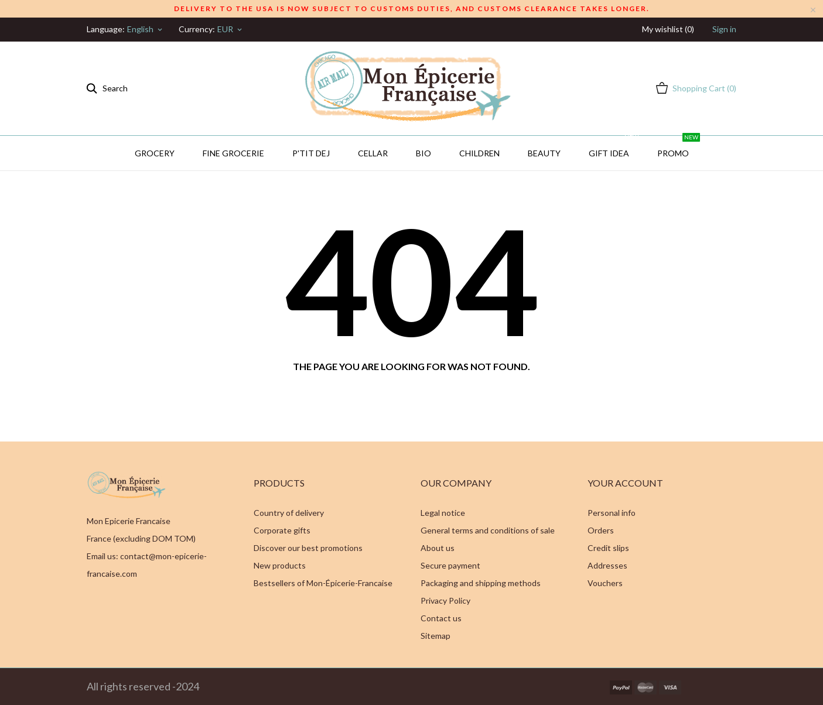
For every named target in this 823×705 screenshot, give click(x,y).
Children (479, 153)
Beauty (544, 153)
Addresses (607, 565)
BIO (423, 153)
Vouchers (605, 583)
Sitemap (435, 636)
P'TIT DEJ (311, 153)
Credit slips (608, 548)
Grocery (155, 153)
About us (438, 548)
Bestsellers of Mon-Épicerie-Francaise (323, 583)
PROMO (678, 147)
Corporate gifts (282, 530)
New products (280, 565)
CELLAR (373, 153)
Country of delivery (289, 513)
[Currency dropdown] (230, 29)
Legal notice (443, 513)
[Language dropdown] (145, 29)
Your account (625, 482)
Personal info (612, 513)
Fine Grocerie (233, 153)
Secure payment (450, 565)
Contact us (441, 618)
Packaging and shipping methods (481, 583)
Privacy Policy (445, 600)
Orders (601, 530)
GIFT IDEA (614, 147)
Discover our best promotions (308, 548)
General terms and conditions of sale (488, 530)
